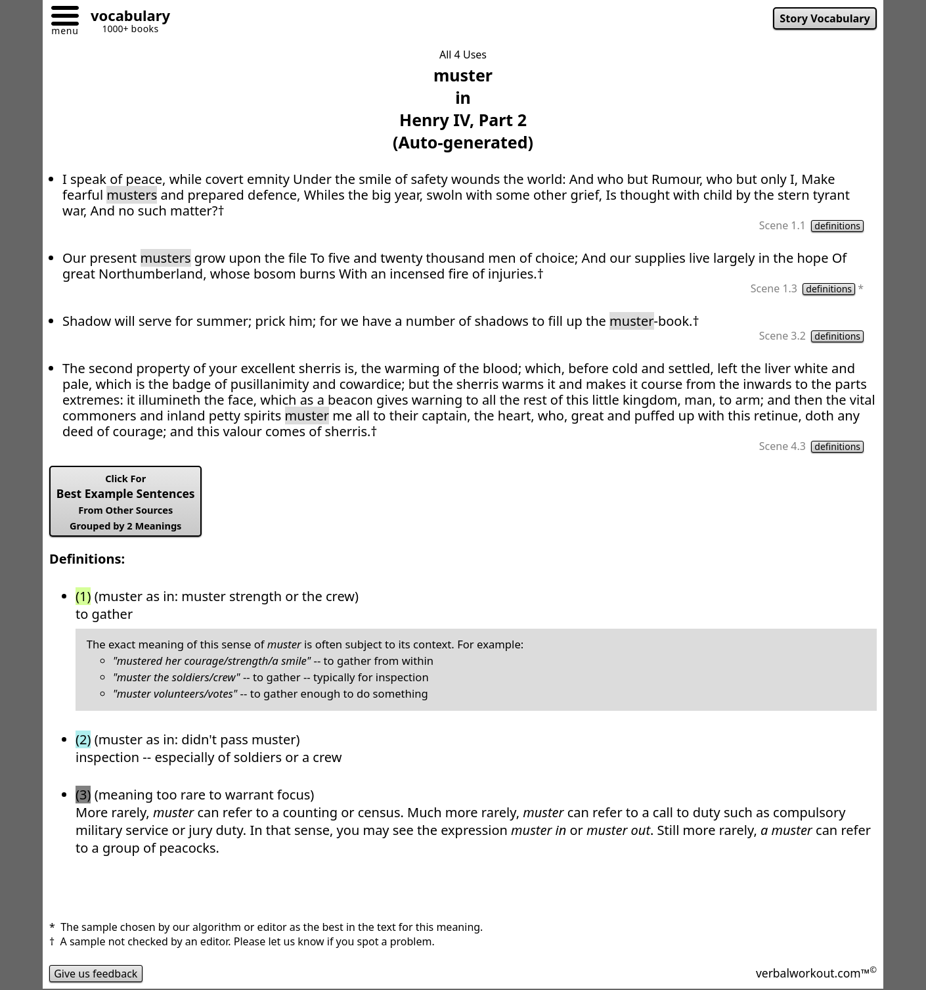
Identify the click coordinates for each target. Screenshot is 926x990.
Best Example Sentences (125, 502)
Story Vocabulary (825, 18)
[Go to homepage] (125, 17)
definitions (837, 226)
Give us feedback (96, 973)
